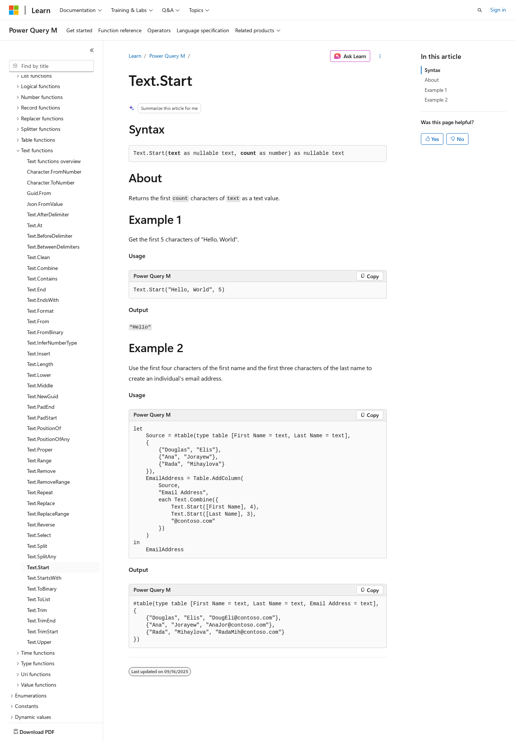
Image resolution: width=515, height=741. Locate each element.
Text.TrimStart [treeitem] (42, 587)
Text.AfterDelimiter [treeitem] (48, 170)
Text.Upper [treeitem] (39, 598)
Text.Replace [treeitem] (41, 459)
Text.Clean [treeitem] (38, 213)
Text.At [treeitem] (34, 181)
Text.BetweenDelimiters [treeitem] (53, 202)
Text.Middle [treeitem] (40, 341)
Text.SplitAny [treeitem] (41, 512)
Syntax (432, 70)
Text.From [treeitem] (38, 277)
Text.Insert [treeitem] (38, 309)
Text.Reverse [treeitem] (41, 480)
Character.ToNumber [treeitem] (51, 138)
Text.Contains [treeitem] (42, 234)
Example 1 (436, 89)
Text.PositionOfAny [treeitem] (48, 395)
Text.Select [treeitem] (39, 491)
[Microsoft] (14, 10)
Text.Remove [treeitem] (41, 426)
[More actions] (379, 56)
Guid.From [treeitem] (39, 149)
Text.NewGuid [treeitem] (42, 352)
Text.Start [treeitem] (38, 523)
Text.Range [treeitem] (39, 416)
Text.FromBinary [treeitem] (45, 288)
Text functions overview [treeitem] (54, 117)
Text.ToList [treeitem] (38, 555)
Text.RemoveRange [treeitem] (48, 437)
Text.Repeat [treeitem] (40, 448)
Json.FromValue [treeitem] (45, 160)
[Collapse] (92, 50)
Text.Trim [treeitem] (37, 566)
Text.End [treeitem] (36, 245)
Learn (135, 55)
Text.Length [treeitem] (40, 320)
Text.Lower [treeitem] (39, 330)
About (432, 79)
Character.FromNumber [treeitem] (54, 127)
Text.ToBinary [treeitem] (42, 544)
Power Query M (167, 55)
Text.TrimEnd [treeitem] (41, 576)
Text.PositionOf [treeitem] (44, 384)
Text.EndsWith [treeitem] (43, 256)
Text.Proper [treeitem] (40, 405)
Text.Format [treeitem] (40, 266)
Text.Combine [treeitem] (42, 224)
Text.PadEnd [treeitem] (40, 362)
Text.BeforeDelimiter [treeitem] (49, 191)
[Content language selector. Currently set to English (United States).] (43, 730)
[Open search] (479, 10)
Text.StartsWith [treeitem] (44, 533)
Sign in (498, 9)
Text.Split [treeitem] (37, 502)
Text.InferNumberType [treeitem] (52, 298)
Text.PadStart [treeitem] (42, 373)
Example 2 (436, 99)
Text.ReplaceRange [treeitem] (48, 469)
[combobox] (51, 66)
